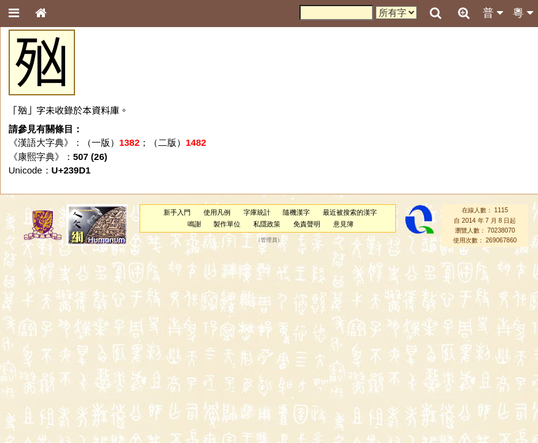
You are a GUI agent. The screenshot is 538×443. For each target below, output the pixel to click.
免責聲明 (306, 224)
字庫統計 (257, 212)
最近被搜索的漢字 (350, 212)
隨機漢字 (296, 212)
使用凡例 (217, 212)
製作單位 (226, 224)
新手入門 (177, 212)
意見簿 (343, 224)
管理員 (269, 240)
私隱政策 (266, 224)
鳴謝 (194, 224)
